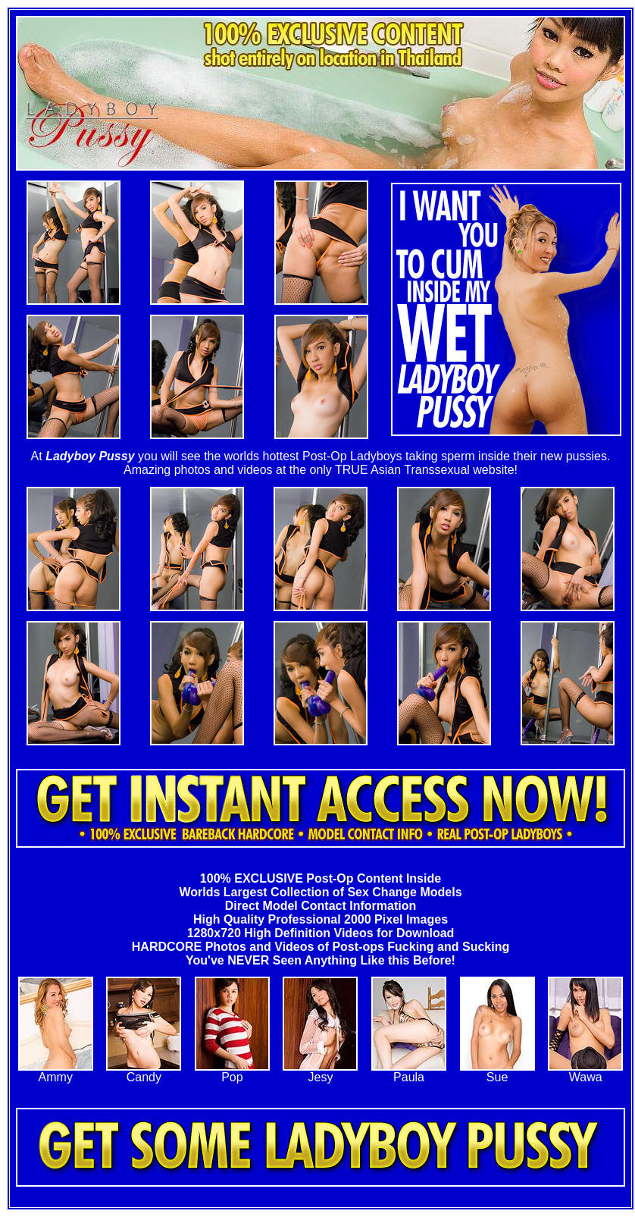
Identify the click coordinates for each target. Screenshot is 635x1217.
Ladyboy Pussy (89, 456)
